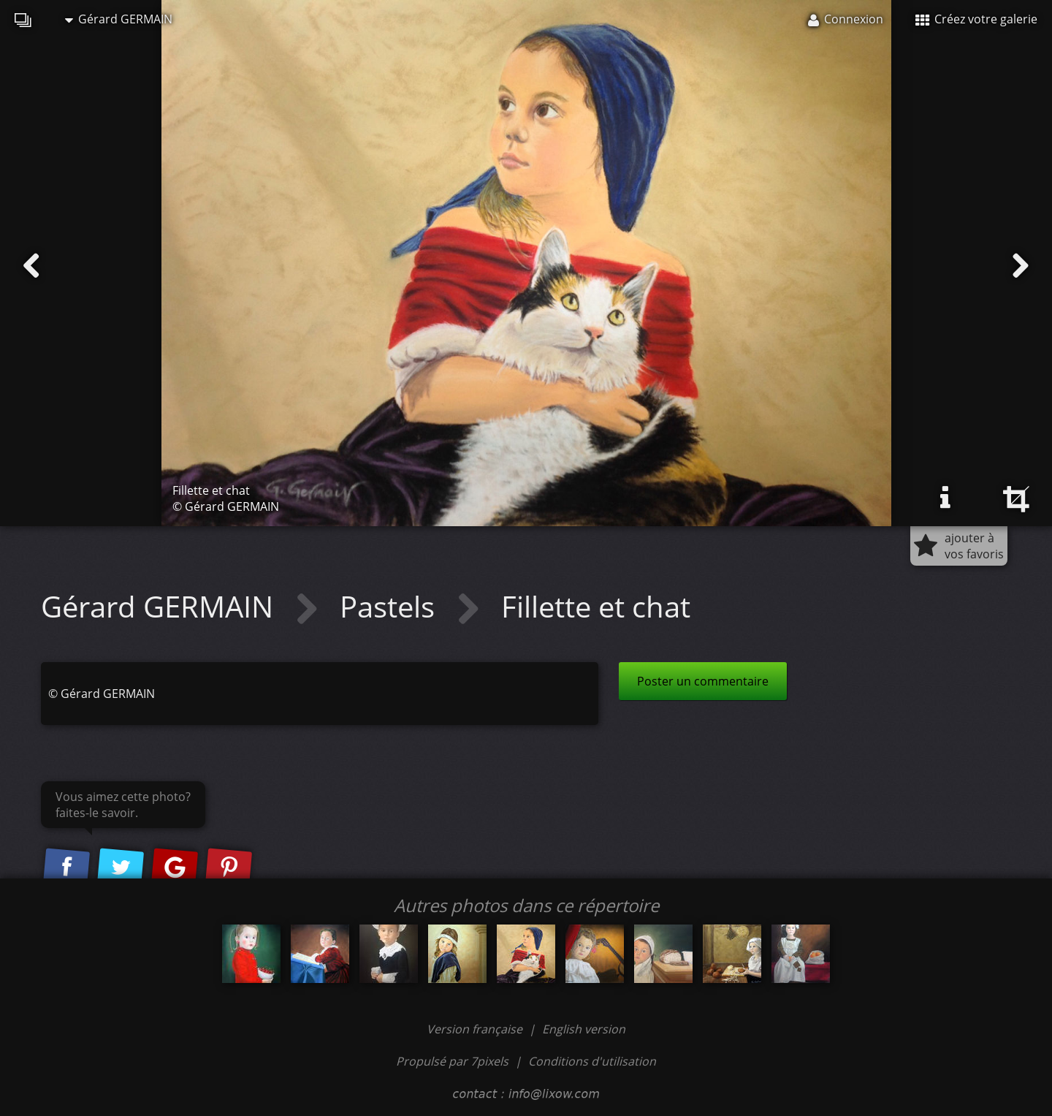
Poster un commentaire (703, 681)
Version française (476, 1029)
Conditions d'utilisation (592, 1061)
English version (583, 1029)
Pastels (391, 606)
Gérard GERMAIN (118, 19)
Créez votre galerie (976, 19)
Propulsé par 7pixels (452, 1061)
